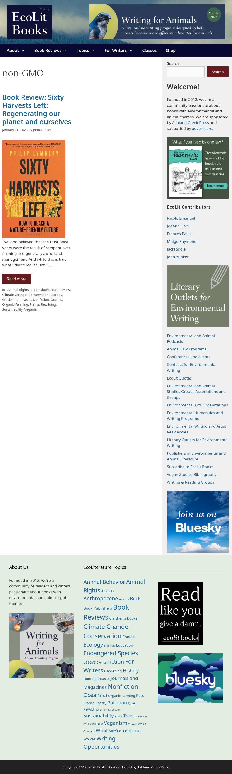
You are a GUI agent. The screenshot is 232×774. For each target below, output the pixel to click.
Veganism (32, 309)
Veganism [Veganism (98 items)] (115, 722)
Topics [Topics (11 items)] (118, 716)
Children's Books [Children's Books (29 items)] (123, 618)
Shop (171, 50)
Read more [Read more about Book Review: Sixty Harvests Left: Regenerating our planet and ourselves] (17, 278)
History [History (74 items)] (131, 670)
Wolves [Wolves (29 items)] (89, 739)
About (18, 50)
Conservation (38, 294)
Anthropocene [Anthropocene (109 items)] (100, 598)
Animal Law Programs (186, 349)
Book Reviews (53, 50)
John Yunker (178, 256)
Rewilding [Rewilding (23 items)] (91, 709)
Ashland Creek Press (190, 122)
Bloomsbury (39, 289)
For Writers (121, 50)
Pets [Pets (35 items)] (140, 695)
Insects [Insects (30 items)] (104, 678)
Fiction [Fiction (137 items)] (115, 661)
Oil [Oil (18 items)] (105, 696)
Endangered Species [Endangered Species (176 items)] (110, 653)
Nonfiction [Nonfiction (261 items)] (123, 686)
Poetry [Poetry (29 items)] (100, 703)
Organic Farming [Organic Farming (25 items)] (121, 695)
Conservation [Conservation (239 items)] (102, 636)
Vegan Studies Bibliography (192, 474)
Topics (88, 50)
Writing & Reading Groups (190, 482)
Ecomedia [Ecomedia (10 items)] (109, 645)
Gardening (10, 299)
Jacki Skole (176, 249)
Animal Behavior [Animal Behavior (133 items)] (104, 581)
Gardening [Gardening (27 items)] (113, 671)
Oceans (56, 299)
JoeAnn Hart (178, 226)
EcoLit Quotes (179, 378)
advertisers (202, 128)
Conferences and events (188, 356)
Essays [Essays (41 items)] (89, 662)
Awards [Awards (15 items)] (124, 599)
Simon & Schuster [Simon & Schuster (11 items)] (110, 709)
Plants (34, 304)
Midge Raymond (182, 241)
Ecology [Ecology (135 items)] (93, 644)
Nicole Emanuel (181, 218)
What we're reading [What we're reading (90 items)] (118, 730)
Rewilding (48, 304)
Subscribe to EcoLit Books (190, 466)
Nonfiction (41, 299)
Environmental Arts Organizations (197, 405)
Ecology (56, 294)
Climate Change (14, 294)
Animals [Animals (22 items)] (107, 591)
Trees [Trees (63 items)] (128, 716)
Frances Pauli (179, 233)
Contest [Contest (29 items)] (128, 636)
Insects (25, 299)
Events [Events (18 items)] (101, 662)
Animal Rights (18, 289)
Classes (149, 50)
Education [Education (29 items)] (124, 645)
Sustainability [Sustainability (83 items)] (98, 715)
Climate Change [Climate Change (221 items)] (105, 627)
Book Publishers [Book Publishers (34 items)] (97, 608)
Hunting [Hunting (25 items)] (90, 678)
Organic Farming (15, 304)
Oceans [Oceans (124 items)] (92, 695)
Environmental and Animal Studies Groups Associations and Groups (196, 391)
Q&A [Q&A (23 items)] (131, 703)
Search (173, 63)
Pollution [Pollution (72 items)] (117, 702)
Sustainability (12, 309)
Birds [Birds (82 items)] (135, 598)
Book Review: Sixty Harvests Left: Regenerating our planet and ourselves (36, 109)
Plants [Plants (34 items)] (88, 703)
